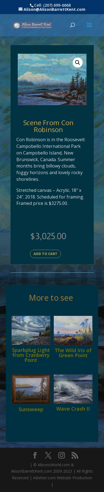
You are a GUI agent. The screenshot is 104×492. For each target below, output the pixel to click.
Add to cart (45, 253)
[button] (78, 63)
